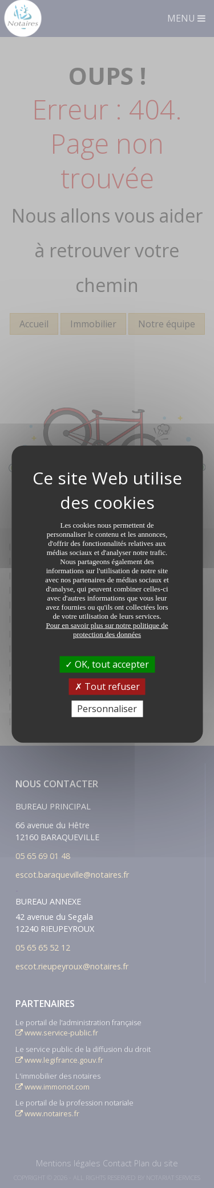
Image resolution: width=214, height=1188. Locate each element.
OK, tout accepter (107, 663)
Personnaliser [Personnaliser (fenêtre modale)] (107, 708)
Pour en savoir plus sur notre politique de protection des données (107, 629)
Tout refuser (107, 686)
